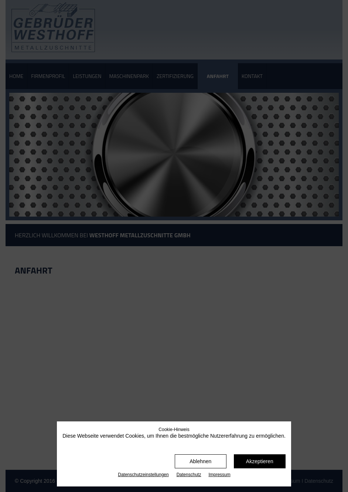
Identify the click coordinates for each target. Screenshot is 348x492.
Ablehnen (200, 461)
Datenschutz (189, 474)
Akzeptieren (259, 461)
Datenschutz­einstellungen (143, 474)
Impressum (219, 474)
